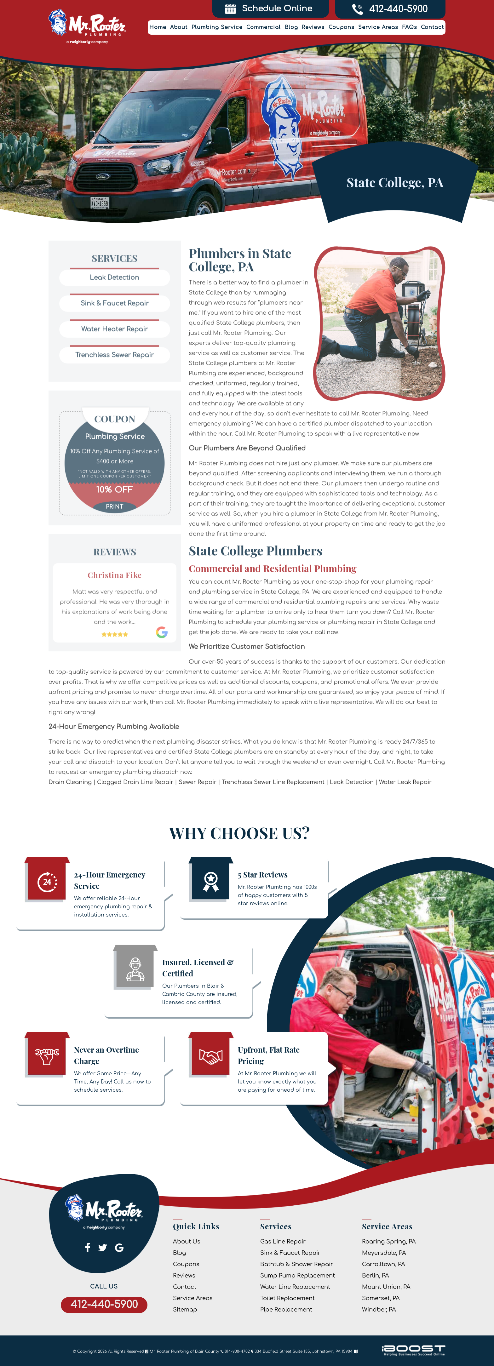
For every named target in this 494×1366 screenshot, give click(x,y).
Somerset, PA (381, 1298)
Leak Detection (352, 802)
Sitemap (185, 1309)
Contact (432, 27)
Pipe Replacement (286, 1309)
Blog (291, 27)
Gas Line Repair (283, 1241)
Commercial (263, 27)
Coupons (341, 27)
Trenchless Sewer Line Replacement (273, 802)
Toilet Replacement (287, 1298)
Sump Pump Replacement (297, 1275)
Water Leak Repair (405, 802)
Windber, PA (379, 1309)
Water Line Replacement (295, 1287)
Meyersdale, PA (384, 1253)
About (178, 27)
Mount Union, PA (386, 1287)
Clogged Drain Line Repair (135, 802)
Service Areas (378, 27)
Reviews (313, 27)
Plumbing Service (217, 27)
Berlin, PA (375, 1275)
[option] (114, 462)
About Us (186, 1241)
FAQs (409, 27)
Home (157, 27)
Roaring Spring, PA (389, 1241)
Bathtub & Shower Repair (296, 1264)
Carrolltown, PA (383, 1264)
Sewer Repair (197, 802)
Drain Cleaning (70, 802)
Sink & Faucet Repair (290, 1253)
